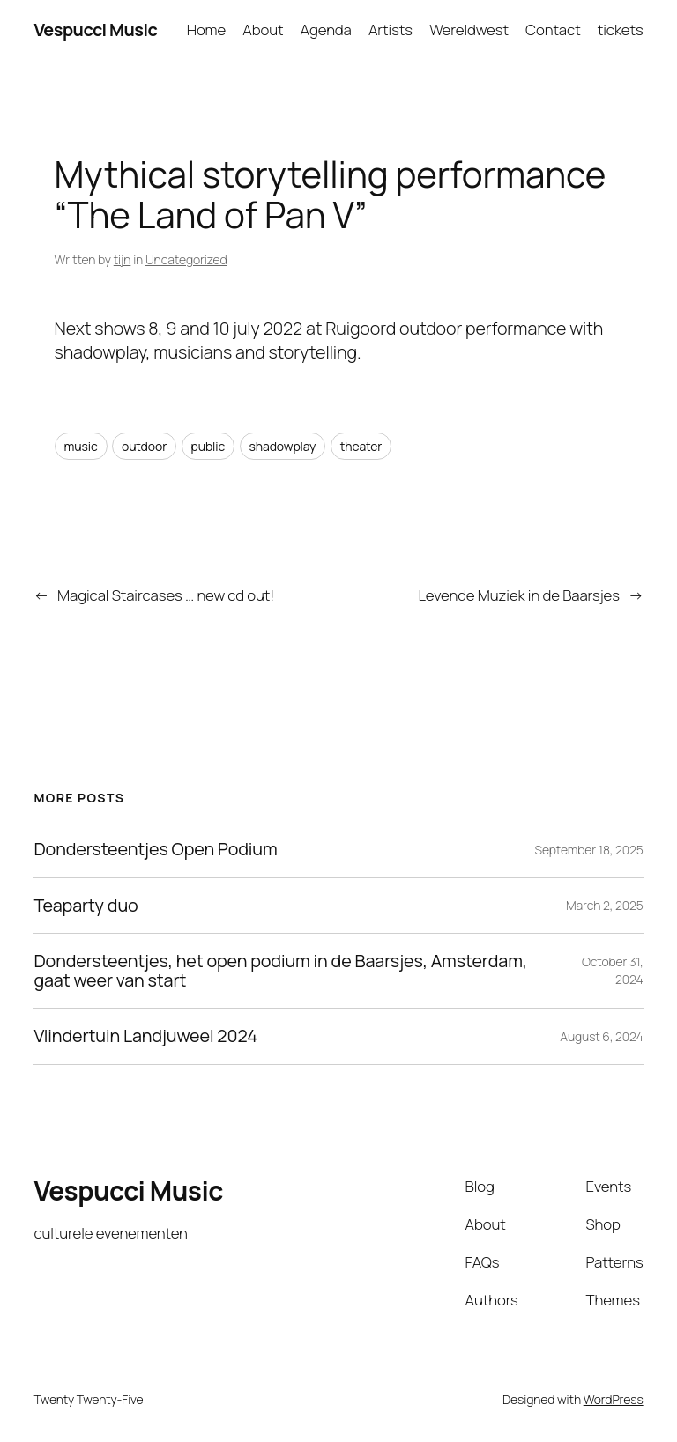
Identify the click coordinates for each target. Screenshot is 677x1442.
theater (361, 446)
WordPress (614, 1399)
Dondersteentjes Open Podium (155, 849)
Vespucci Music (95, 29)
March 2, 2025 (605, 905)
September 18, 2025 (589, 849)
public (208, 446)
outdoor (144, 446)
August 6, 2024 (601, 1036)
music (81, 446)
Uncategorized (186, 259)
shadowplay (282, 446)
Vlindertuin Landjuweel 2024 (145, 1036)
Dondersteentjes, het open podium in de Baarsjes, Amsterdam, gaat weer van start (280, 970)
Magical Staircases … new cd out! (165, 595)
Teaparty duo (85, 905)
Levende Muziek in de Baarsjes (518, 595)
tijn (122, 259)
